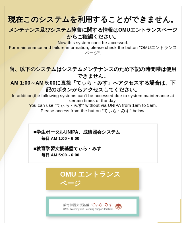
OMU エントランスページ (90, 178)
